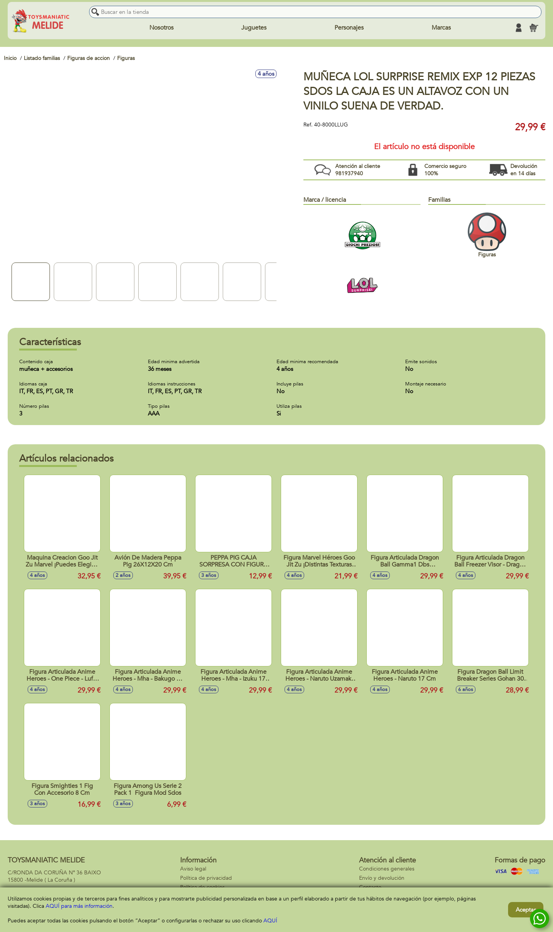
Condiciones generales (386, 868)
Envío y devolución (381, 878)
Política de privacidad (206, 878)
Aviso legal (193, 868)
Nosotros (161, 27)
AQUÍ (270, 920)
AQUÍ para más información (79, 906)
